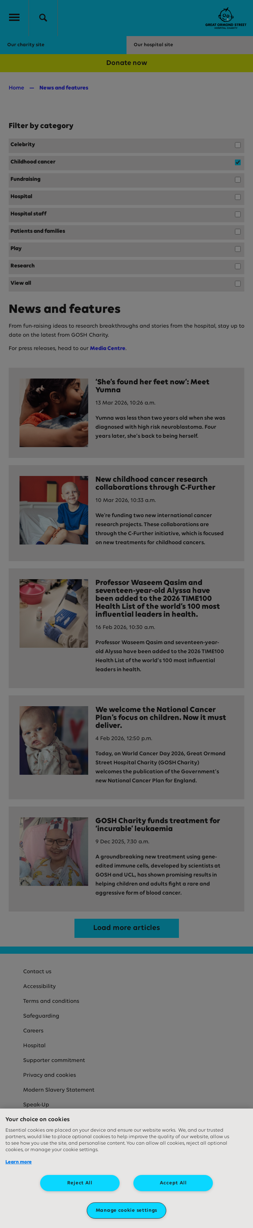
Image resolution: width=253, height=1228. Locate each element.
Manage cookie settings (126, 1210)
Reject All (80, 1183)
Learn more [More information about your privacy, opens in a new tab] (18, 1162)
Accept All (173, 1183)
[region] (126, 1168)
